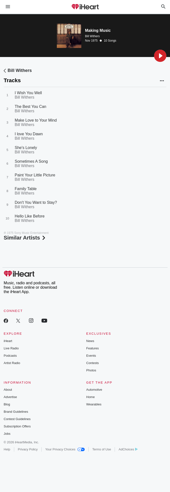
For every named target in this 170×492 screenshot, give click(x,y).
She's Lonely (26, 148)
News (90, 341)
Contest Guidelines (17, 419)
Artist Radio (12, 363)
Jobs (7, 433)
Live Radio (11, 348)
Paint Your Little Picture (35, 175)
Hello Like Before (30, 216)
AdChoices (128, 449)
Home (90, 397)
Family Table (26, 189)
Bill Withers (92, 36)
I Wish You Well (28, 93)
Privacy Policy (28, 449)
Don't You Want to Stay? (36, 202)
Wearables (93, 404)
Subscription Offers (17, 426)
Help (7, 449)
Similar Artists (25, 238)
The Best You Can (30, 106)
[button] (160, 56)
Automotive (94, 389)
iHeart (8, 341)
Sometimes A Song (31, 161)
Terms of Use (101, 449)
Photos (91, 370)
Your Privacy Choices (65, 449)
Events (91, 355)
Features (92, 348)
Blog (7, 404)
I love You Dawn (29, 134)
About (8, 389)
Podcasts (10, 355)
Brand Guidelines (16, 411)
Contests (92, 363)
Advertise (10, 397)
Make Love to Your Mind (36, 120)
